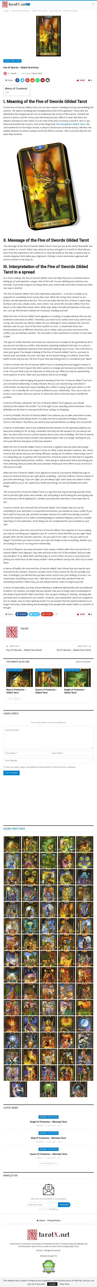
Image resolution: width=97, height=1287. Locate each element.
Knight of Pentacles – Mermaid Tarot (48, 1122)
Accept (52, 1284)
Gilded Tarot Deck (12, 61)
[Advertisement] (48, 799)
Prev (9, 699)
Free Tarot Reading (28, 4)
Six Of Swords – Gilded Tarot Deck (74, 650)
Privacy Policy (53, 1220)
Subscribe (64, 1205)
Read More (64, 1284)
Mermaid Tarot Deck (49, 1117)
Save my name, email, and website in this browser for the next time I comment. (41, 767)
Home (41, 1220)
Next (17, 699)
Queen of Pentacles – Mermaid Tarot (48, 1154)
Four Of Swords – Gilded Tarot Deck (24, 650)
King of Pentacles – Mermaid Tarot (48, 1138)
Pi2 (55, 1256)
